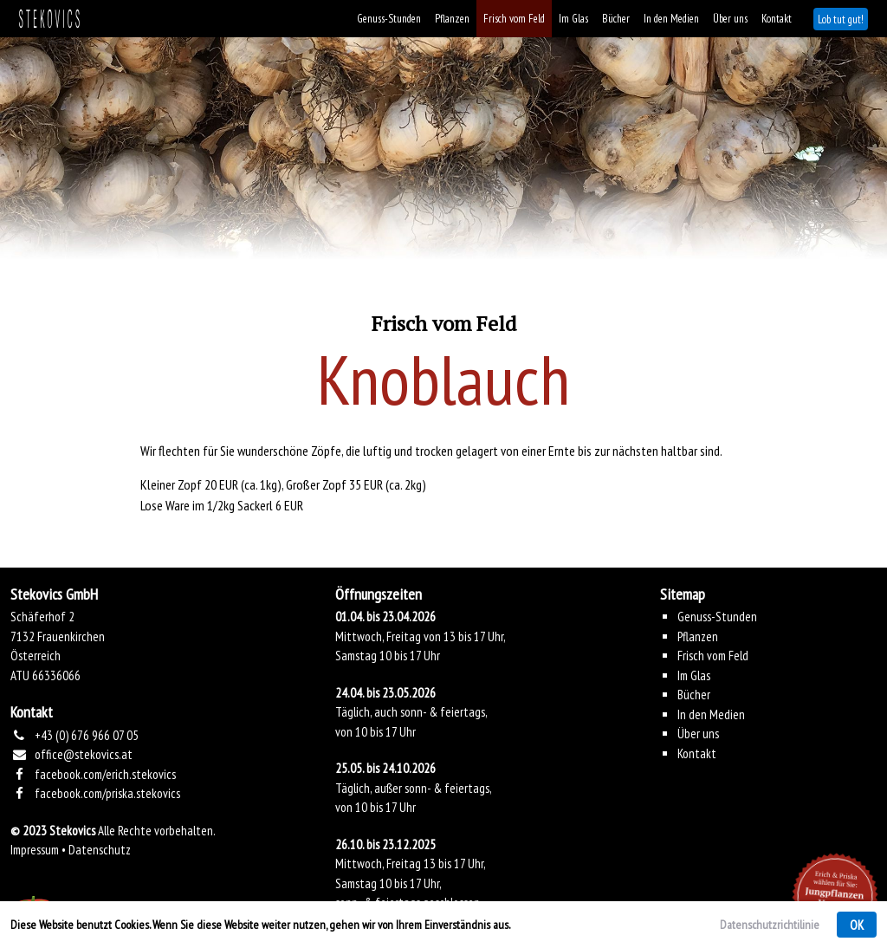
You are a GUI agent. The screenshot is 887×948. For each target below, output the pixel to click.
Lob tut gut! (841, 19)
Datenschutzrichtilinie (769, 924)
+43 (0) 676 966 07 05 (87, 735)
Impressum (34, 849)
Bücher (616, 18)
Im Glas (573, 18)
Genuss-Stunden (389, 18)
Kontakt (776, 18)
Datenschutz (99, 849)
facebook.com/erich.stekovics (105, 774)
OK (857, 925)
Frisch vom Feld (514, 18)
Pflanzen (452, 18)
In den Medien (671, 18)
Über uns (730, 18)
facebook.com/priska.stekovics (107, 793)
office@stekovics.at (84, 754)
